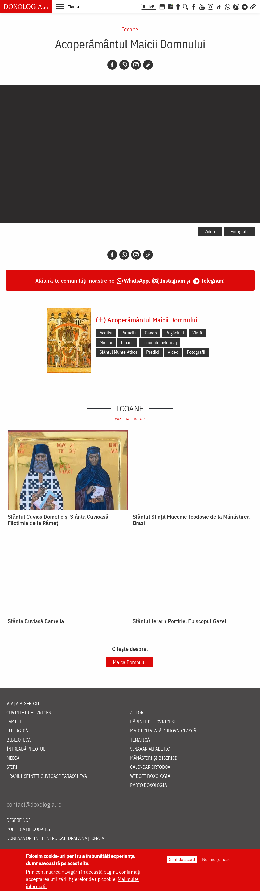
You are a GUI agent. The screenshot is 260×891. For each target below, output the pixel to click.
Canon (151, 333)
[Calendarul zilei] (170, 6)
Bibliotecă (18, 740)
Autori (137, 713)
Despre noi (18, 820)
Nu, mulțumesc (216, 859)
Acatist (106, 333)
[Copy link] (148, 65)
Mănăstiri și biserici (153, 758)
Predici (152, 352)
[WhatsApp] (227, 6)
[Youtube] (202, 6)
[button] (67, 6)
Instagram (172, 280)
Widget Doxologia (150, 776)
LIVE (150, 7)
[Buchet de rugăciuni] (178, 6)
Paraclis (128, 333)
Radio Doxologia (148, 785)
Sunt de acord (182, 859)
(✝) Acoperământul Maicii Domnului (146, 320)
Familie (14, 722)
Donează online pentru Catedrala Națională (55, 838)
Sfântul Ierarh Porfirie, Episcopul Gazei (179, 621)
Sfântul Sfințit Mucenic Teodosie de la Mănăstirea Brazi (191, 520)
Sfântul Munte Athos (119, 352)
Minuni (106, 342)
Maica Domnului (130, 662)
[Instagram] (210, 6)
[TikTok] (219, 6)
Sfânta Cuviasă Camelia (36, 621)
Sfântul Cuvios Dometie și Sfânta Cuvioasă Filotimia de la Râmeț (58, 520)
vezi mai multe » (130, 418)
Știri (11, 767)
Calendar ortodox (150, 767)
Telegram (212, 280)
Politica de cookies (28, 829)
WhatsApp (136, 280)
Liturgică (17, 731)
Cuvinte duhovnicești (30, 713)
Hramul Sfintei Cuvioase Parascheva (46, 776)
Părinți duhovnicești (154, 722)
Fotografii (239, 231)
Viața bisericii (22, 704)
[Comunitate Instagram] (236, 6)
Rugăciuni (174, 333)
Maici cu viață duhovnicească (163, 731)
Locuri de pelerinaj (159, 342)
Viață (197, 333)
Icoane (130, 29)
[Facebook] (194, 6)
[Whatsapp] (124, 65)
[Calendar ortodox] (162, 6)
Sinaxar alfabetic (150, 749)
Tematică (140, 740)
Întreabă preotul (25, 749)
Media (12, 758)
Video (209, 231)
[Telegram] (245, 6)
